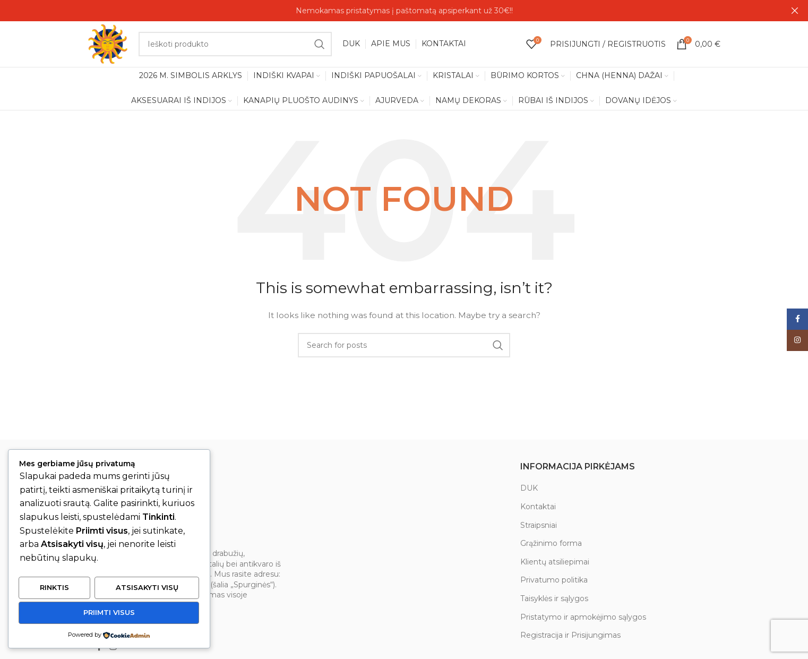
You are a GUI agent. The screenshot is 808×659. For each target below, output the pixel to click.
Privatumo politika (554, 582)
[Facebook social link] (99, 649)
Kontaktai (538, 508)
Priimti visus (109, 613)
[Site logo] (109, 44)
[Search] (236, 45)
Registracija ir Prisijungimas (570, 638)
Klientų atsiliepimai (554, 564)
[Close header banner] (794, 10)
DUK (529, 490)
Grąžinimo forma (551, 546)
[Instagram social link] (113, 649)
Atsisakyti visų (147, 588)
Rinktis (54, 588)
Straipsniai (538, 527)
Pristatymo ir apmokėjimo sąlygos (583, 619)
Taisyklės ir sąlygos (554, 600)
